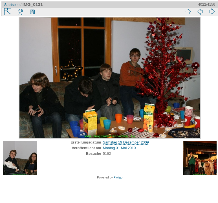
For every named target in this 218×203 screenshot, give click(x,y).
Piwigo (118, 177)
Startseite (11, 5)
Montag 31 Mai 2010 (119, 148)
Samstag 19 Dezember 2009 (126, 142)
